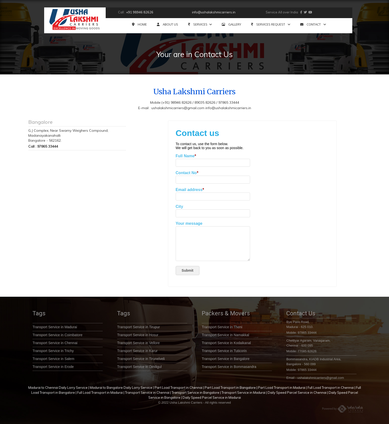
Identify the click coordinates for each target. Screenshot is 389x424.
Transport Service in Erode (53, 367)
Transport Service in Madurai (54, 327)
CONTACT (313, 24)
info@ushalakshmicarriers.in (213, 12)
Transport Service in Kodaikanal (226, 343)
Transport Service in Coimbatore (57, 335)
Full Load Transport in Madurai (100, 392)
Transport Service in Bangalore (225, 359)
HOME (139, 24)
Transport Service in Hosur (137, 335)
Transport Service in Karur (137, 351)
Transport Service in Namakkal (225, 335)
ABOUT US (167, 24)
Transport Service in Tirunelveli (141, 359)
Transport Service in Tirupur (138, 327)
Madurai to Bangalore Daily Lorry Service (121, 388)
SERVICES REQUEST (270, 24)
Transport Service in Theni (222, 327)
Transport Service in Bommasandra (229, 367)
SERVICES (200, 24)
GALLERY (231, 24)
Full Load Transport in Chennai (331, 388)
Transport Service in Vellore (138, 343)
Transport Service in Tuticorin (224, 351)
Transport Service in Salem (53, 359)
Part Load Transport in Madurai (281, 388)
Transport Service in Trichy (53, 351)
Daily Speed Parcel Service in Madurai (212, 397)
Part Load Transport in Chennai (178, 388)
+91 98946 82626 (139, 12)
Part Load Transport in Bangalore (230, 388)
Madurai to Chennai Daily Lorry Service (58, 388)
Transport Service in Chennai (54, 343)
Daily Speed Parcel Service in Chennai (297, 392)
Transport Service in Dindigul (139, 367)
